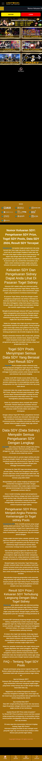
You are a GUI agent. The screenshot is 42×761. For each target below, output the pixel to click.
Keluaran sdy (7, 248)
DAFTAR (10, 14)
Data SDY (5, 447)
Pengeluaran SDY (9, 524)
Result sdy (7, 605)
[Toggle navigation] (3, 3)
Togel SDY (8, 365)
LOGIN (31, 14)
